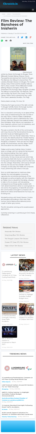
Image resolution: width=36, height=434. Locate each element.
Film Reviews (16, 14)
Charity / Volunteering (9, 416)
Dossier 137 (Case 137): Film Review (16, 242)
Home (3, 14)
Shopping (5, 389)
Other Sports (6, 381)
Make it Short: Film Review (14, 246)
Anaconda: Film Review (12, 231)
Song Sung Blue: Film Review (15, 235)
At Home (4, 409)
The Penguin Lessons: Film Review (16, 239)
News (9, 14)
